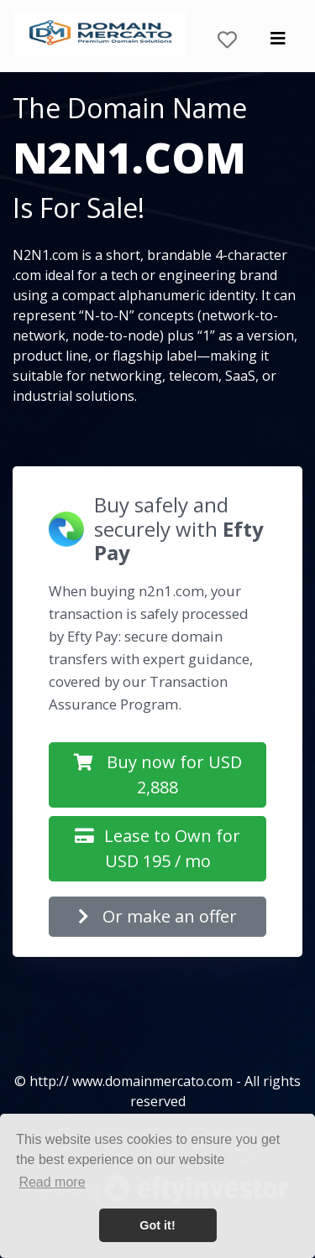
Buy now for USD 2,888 (158, 774)
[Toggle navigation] (278, 43)
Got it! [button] (157, 1225)
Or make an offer (157, 916)
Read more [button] (51, 1182)
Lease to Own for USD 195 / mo (157, 848)
